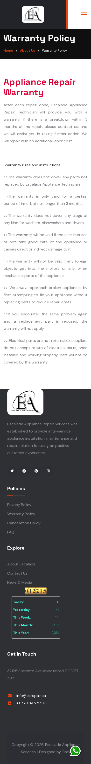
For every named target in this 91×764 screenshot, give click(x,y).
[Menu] (84, 14)
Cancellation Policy (24, 523)
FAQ (10, 532)
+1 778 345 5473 (31, 703)
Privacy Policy (19, 504)
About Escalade (21, 564)
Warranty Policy (21, 513)
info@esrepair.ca (31, 695)
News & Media (19, 582)
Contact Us (17, 573)
